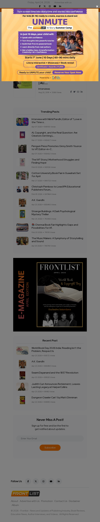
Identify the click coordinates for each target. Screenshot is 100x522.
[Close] (50, 6)
